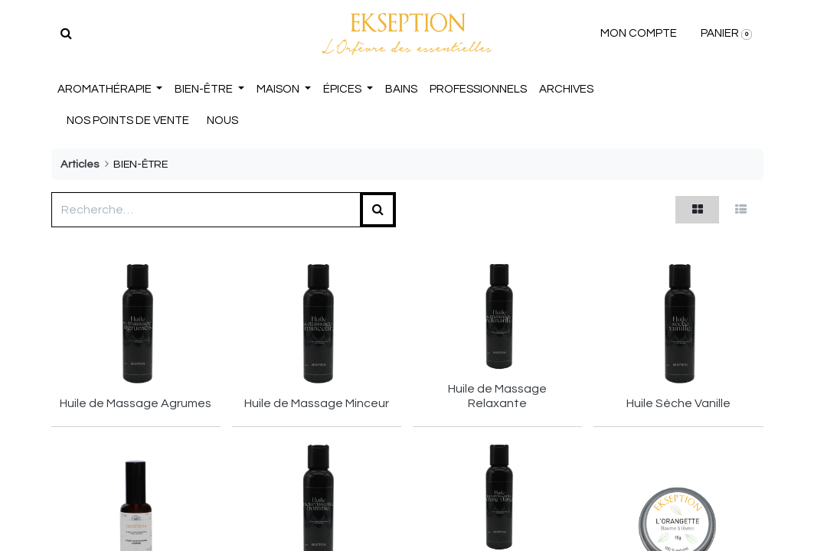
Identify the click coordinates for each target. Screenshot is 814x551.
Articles (79, 164)
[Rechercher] (66, 33)
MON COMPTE (638, 33)
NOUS (222, 120)
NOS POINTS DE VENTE (128, 120)
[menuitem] (401, 90)
